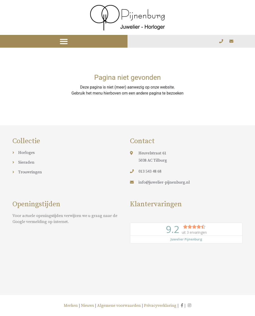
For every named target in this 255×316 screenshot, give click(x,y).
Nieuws (87, 305)
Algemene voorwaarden (119, 305)
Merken (71, 305)
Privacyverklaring (160, 305)
